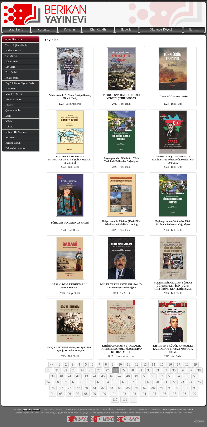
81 (94, 388)
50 (144, 376)
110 (114, 399)
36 (182, 370)
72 (174, 382)
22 (65, 370)
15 (161, 364)
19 (195, 364)
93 (195, 388)
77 (61, 388)
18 (186, 364)
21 (57, 370)
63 (99, 382)
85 (128, 388)
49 (136, 376)
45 (103, 376)
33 (157, 370)
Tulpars (9, 126)
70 (157, 382)
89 (161, 388)
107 (173, 393)
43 (86, 376)
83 (111, 388)
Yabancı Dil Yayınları (16, 132)
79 (78, 388)
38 (199, 370)
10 (120, 364)
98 (86, 393)
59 (65, 382)
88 (153, 388)
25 (90, 370)
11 (128, 364)
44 (94, 376)
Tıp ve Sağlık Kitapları (16, 45)
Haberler (127, 29)
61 (82, 382)
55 (186, 376)
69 (149, 382)
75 (199, 382)
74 (190, 382)
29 (124, 370)
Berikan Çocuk (12, 142)
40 (61, 376)
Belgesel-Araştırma (15, 148)
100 (103, 393)
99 (94, 393)
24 (82, 370)
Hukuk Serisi (12, 77)
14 (153, 364)
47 (119, 376)
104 (143, 393)
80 (86, 388)
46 (111, 376)
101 (113, 393)
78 (69, 388)
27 (107, 370)
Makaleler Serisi (13, 94)
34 (165, 370)
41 (69, 376)
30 (132, 370)
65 (115, 382)
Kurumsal (43, 29)
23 (74, 370)
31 (140, 370)
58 (57, 382)
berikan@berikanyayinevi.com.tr (178, 409)
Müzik (8, 121)
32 (149, 370)
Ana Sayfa (16, 29)
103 (133, 393)
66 (124, 382)
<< (52, 364)
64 (107, 382)
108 (183, 393)
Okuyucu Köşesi (161, 29)
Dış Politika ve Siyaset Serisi (19, 83)
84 (119, 388)
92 (186, 388)
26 (99, 370)
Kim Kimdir (98, 29)
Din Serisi (10, 66)
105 (153, 393)
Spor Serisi (10, 88)
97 (77, 393)
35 (174, 370)
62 (90, 382)
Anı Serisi (10, 137)
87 (144, 388)
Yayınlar (69, 29)
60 (74, 382)
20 (48, 370)
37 (190, 370)
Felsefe (9, 104)
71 (165, 382)
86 (136, 388)
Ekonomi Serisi (13, 99)
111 (124, 399)
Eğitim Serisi (12, 61)
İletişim (194, 29)
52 (161, 376)
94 (52, 393)
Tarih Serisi (11, 56)
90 (170, 388)
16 (170, 364)
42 (78, 376)
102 (123, 393)
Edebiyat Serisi (13, 50)
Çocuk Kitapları (13, 110)
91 (178, 388)
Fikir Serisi (11, 72)
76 (53, 388)
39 (53, 376)
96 (69, 393)
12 (136, 364)
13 (145, 364)
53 (170, 376)
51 (153, 376)
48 (128, 376)
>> (133, 399)
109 (193, 393)
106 (163, 393)
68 (140, 382)
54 (178, 376)
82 (103, 388)
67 (132, 382)
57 (48, 382)
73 (182, 382)
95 (61, 393)
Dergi (8, 115)
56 (195, 376)
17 (178, 364)
